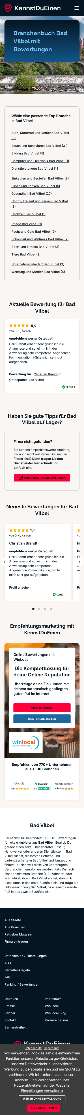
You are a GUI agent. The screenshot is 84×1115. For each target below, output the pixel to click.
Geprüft (70, 387)
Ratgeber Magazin (18, 934)
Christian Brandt (46, 374)
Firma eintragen (16, 941)
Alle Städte (12, 920)
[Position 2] (39, 609)
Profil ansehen (22, 587)
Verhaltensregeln (17, 970)
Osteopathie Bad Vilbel (26, 380)
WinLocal (52, 1006)
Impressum (53, 999)
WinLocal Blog (55, 1013)
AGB (7, 963)
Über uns (11, 999)
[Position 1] (33, 609)
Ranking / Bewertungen (21, 984)
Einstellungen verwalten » (42, 1090)
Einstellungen (36, 956)
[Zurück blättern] (4, 562)
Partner (9, 1013)
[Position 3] (45, 609)
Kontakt (10, 1020)
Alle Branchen (14, 927)
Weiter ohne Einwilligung (42, 1098)
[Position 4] (51, 609)
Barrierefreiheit (15, 1027)
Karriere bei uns (57, 1020)
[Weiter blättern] (79, 562)
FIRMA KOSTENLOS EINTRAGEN (42, 478)
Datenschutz (13, 956)
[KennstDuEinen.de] (32, 8)
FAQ (7, 977)
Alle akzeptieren (44, 1108)
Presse (9, 1006)
